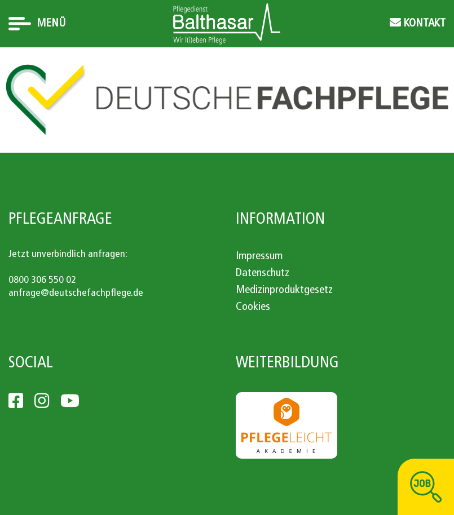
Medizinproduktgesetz (284, 290)
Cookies (253, 307)
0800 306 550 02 (42, 280)
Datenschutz (262, 273)
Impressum (259, 256)
